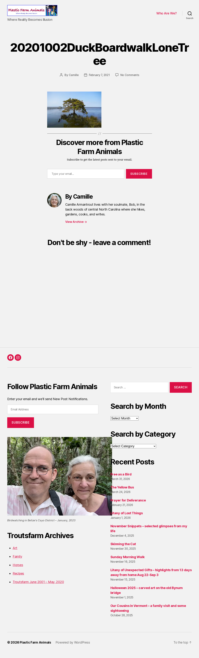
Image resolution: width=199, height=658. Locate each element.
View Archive (76, 227)
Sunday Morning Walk (127, 562)
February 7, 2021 (99, 80)
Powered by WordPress (74, 648)
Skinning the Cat (123, 549)
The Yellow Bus (122, 492)
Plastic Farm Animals (36, 648)
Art (15, 553)
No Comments (130, 80)
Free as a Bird (121, 479)
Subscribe (139, 179)
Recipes (18, 579)
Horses (18, 570)
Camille (73, 80)
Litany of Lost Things (126, 518)
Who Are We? (166, 16)
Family (17, 562)
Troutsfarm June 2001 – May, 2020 (38, 587)
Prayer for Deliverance (128, 505)
